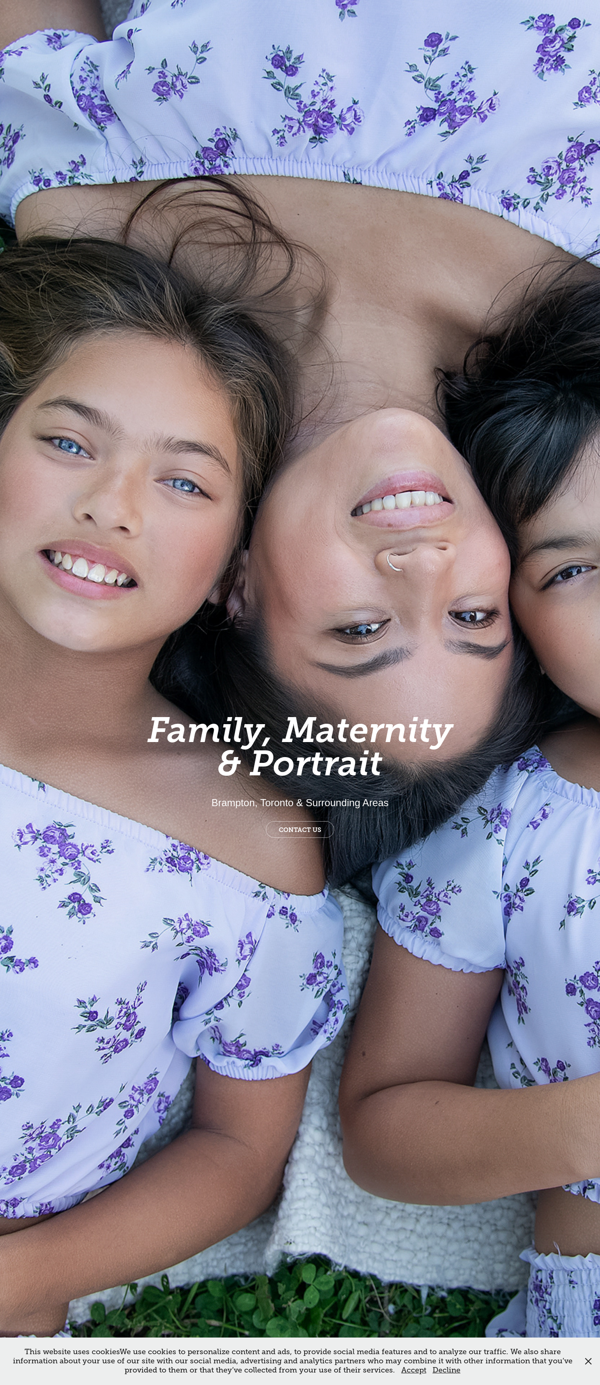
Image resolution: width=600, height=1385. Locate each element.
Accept (413, 1370)
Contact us (300, 830)
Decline (446, 1370)
